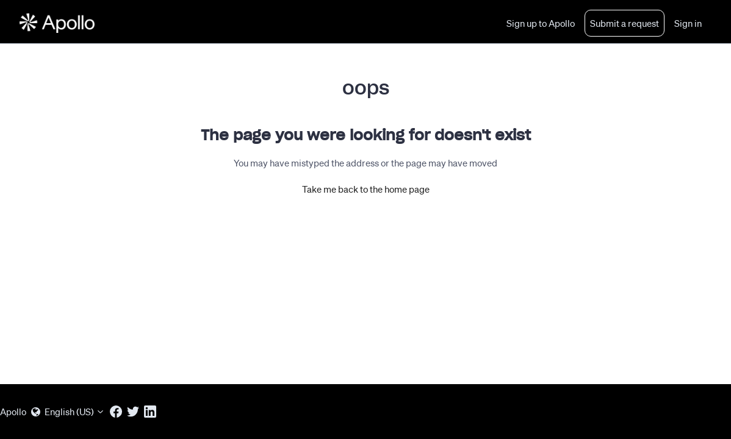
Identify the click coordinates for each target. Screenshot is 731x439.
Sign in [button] (688, 23)
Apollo (13, 411)
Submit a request (624, 23)
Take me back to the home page (366, 189)
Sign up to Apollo (540, 23)
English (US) (68, 411)
